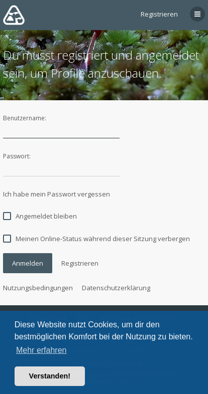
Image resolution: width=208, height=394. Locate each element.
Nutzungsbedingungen (38, 287)
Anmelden (27, 263)
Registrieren (159, 14)
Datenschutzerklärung (116, 287)
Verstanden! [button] (49, 376)
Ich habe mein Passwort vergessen (56, 194)
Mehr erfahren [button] (41, 350)
